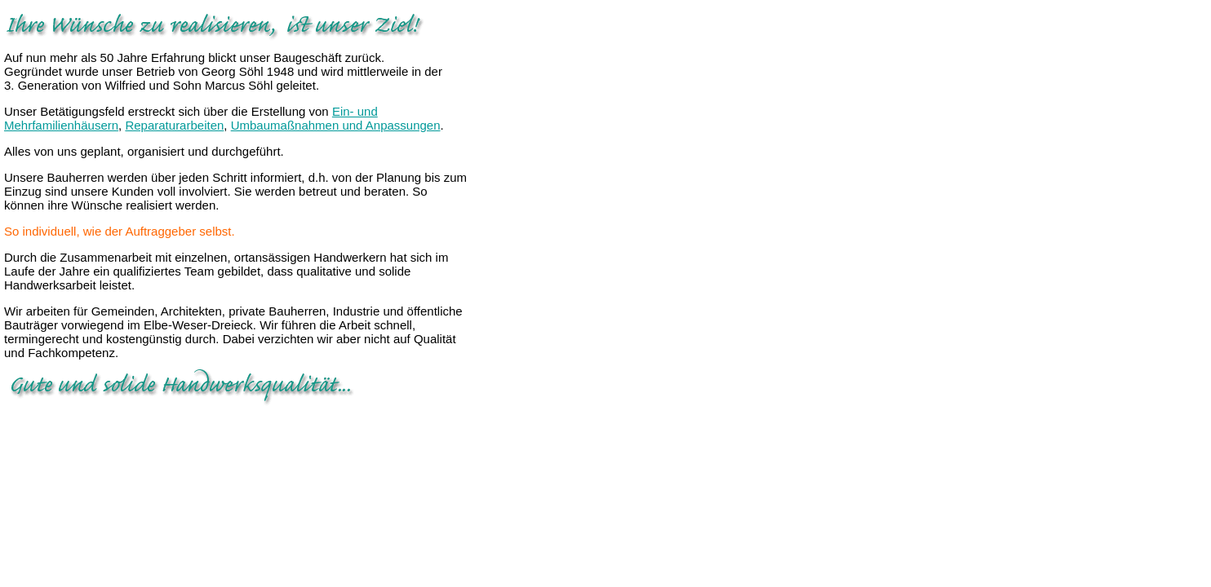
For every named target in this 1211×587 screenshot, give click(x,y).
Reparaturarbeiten (174, 125)
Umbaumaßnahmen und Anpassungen (336, 125)
